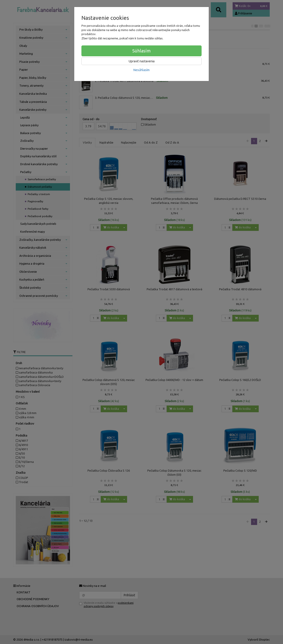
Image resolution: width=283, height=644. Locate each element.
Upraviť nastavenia (142, 61)
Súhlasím (141, 50)
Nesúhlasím (141, 70)
